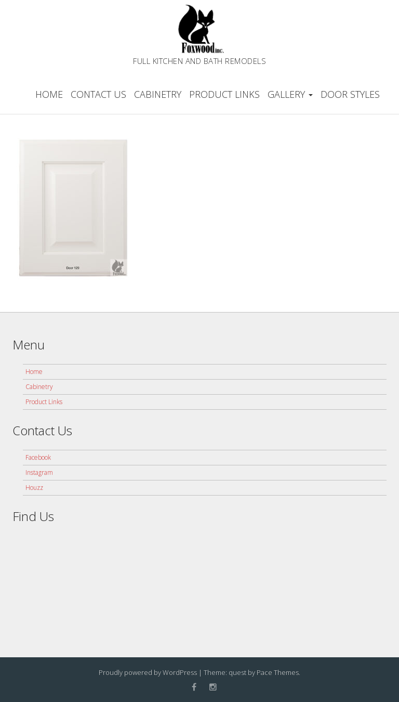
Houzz (34, 487)
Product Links (224, 94)
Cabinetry (157, 94)
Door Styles (350, 94)
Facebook (38, 457)
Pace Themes (278, 672)
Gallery (290, 94)
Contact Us (98, 94)
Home (49, 94)
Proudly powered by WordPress (148, 672)
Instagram (39, 472)
